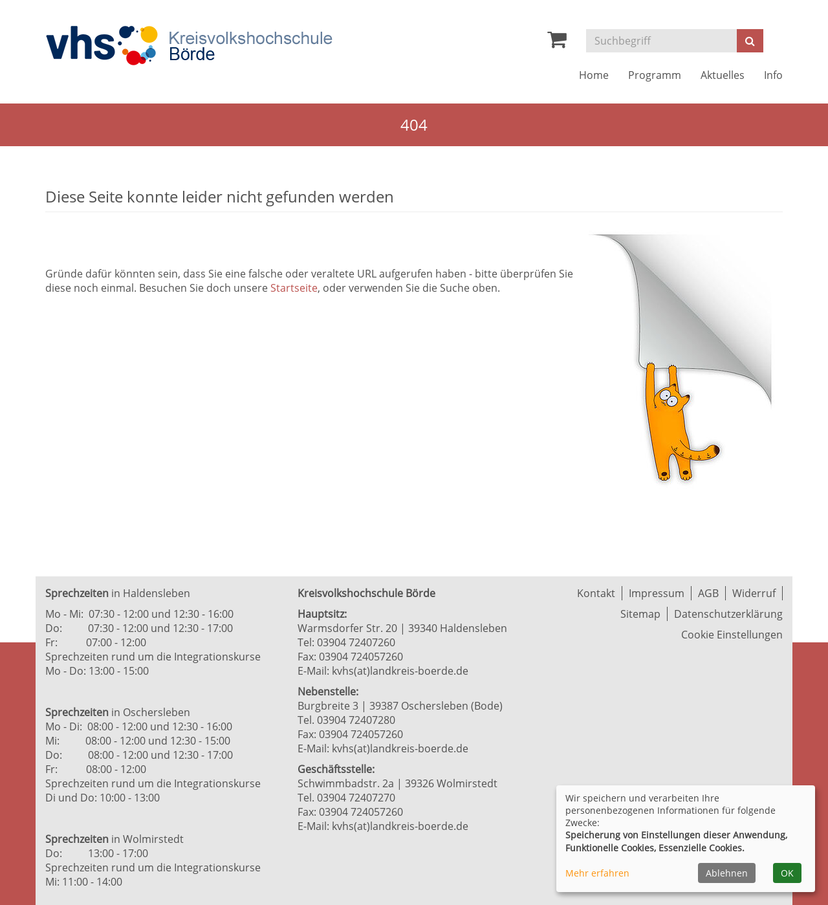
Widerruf (754, 593)
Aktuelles (723, 75)
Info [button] (773, 75)
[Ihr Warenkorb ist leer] (557, 43)
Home (594, 75)
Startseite (294, 288)
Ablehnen (727, 873)
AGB (708, 593)
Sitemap (640, 614)
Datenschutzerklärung (728, 614)
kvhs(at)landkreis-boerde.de (400, 671)
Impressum (656, 593)
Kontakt (596, 593)
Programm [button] (654, 75)
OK (787, 873)
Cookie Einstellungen (732, 634)
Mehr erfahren (597, 873)
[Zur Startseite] (188, 45)
